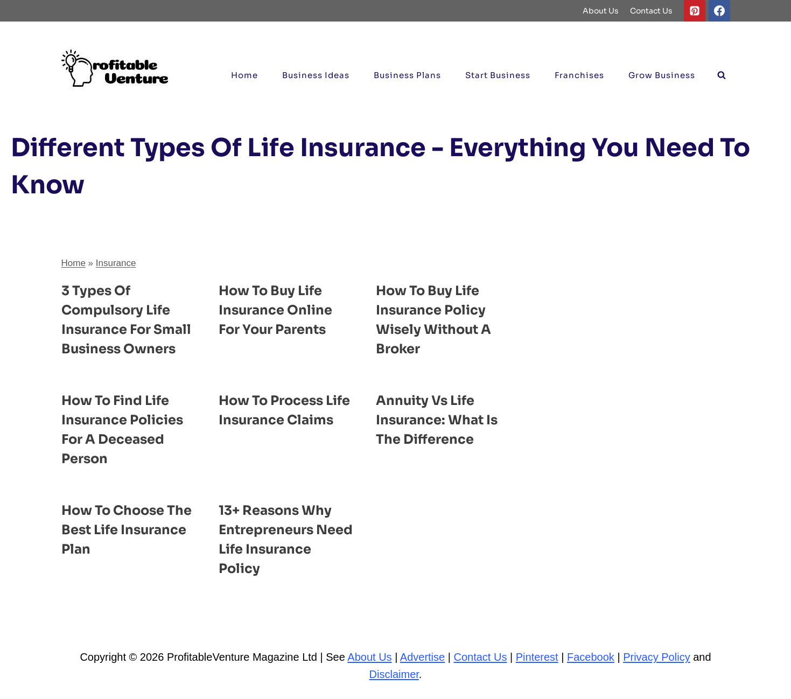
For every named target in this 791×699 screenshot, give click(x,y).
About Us (601, 11)
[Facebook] (719, 11)
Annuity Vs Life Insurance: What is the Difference (437, 420)
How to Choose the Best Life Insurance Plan (126, 529)
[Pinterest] (694, 11)
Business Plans (407, 75)
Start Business (497, 75)
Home (244, 75)
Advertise (422, 657)
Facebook (590, 657)
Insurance (116, 263)
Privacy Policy (656, 657)
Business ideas (315, 75)
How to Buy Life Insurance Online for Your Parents (275, 310)
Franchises (579, 75)
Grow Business (661, 75)
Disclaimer (394, 674)
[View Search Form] (721, 75)
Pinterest (537, 657)
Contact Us (651, 11)
